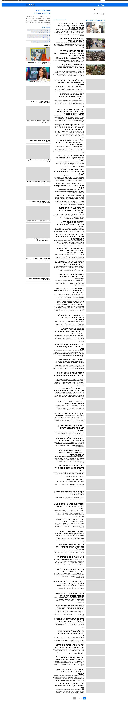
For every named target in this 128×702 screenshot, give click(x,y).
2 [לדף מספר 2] (77, 698)
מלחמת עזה (42, 18)
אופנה (45, 1)
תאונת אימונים (45, 22)
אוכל (68, 1)
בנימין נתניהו (39, 22)
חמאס (33, 22)
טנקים (44, 16)
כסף (72, 1)
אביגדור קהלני (31, 20)
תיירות (57, 1)
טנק (44, 20)
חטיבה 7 (47, 18)
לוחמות (40, 16)
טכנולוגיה (51, 1)
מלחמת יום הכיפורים (34, 18)
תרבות (82, 1)
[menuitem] (92, 2)
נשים (48, 20)
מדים (36, 16)
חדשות (93, 1)
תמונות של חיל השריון (42, 10)
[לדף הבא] (73, 698)
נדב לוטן (26, 18)
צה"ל (47, 16)
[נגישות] (2, 2)
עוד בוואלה (45, 45)
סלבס (76, 1)
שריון (25, 20)
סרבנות (26, 22)
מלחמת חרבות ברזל (29, 16)
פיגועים (47, 24)
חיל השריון (96, 9)
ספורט (87, 1)
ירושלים (30, 22)
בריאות (63, 1)
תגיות (102, 9)
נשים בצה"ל (39, 20)
